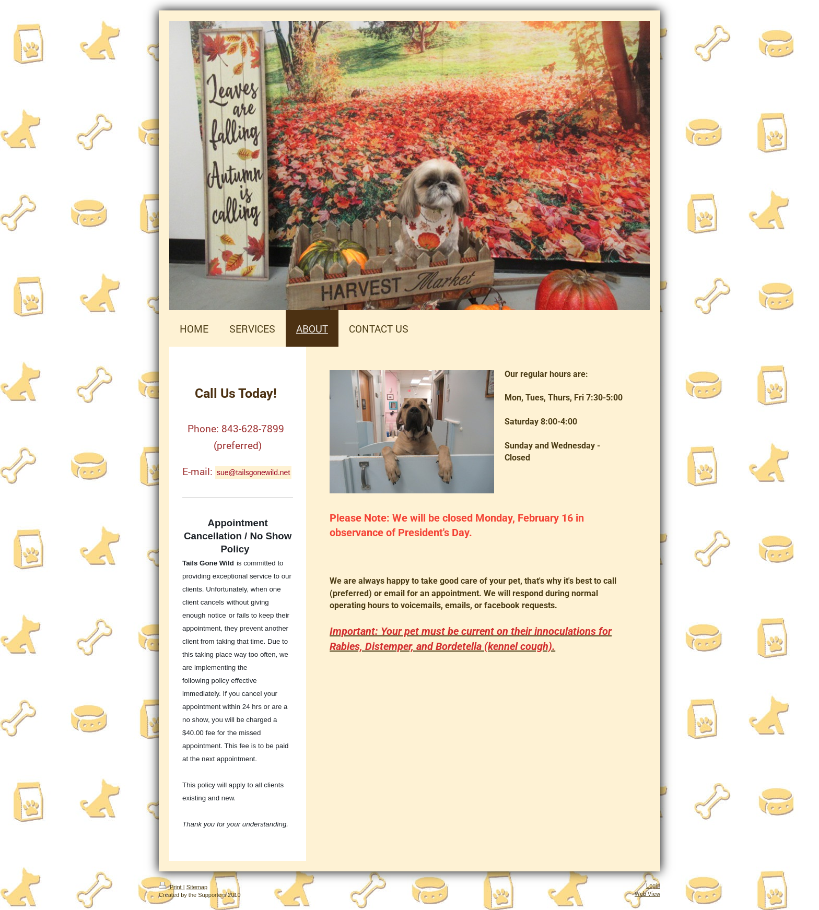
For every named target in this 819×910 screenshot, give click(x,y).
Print (171, 887)
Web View (647, 893)
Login (653, 885)
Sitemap (196, 887)
